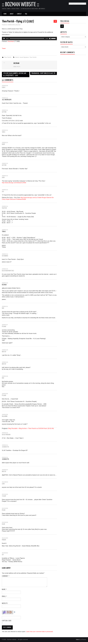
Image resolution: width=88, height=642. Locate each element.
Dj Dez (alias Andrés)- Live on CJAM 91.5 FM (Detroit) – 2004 (14, 74)
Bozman (18, 24)
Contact (19, 14)
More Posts (17, 66)
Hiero (77, 639)
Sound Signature (24, 57)
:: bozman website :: (20, 4)
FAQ (26, 14)
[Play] (4, 38)
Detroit (17, 57)
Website (5, 603)
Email (4, 596)
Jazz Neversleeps (7, 100)
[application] (29, 38)
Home (5, 14)
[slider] (27, 38)
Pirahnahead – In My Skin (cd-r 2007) (43, 73)
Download (11, 41)
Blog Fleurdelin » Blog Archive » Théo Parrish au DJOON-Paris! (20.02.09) (31, 428)
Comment (6, 576)
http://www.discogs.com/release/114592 (14, 182)
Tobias (4, 231)
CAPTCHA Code (6, 621)
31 (55, 21)
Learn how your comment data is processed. (39, 631)
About (11, 14)
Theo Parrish (7, 57)
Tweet (4, 48)
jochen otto (5, 459)
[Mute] (50, 38)
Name (4, 589)
